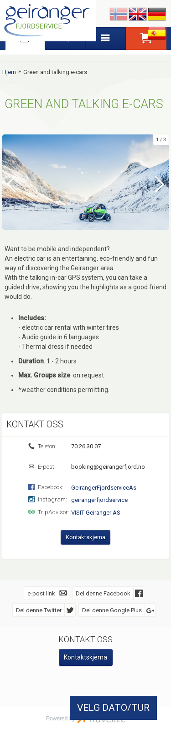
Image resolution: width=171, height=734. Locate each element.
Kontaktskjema (85, 536)
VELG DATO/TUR (113, 707)
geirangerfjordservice (99, 499)
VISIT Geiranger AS (95, 512)
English (137, 14)
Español (156, 33)
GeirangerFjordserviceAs (103, 487)
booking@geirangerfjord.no (107, 466)
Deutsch (156, 14)
